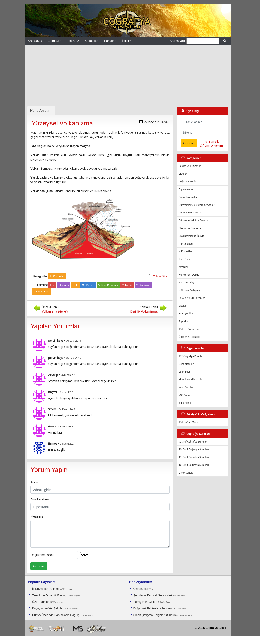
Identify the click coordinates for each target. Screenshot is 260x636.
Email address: (40, 499)
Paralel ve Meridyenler (192, 298)
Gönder (39, 566)
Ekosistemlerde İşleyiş (191, 236)
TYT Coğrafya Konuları (191, 356)
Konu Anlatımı (41, 110)
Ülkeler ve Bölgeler (189, 337)
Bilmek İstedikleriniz (190, 379)
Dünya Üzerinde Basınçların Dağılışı (56, 615)
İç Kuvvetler (185, 251)
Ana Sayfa (35, 40)
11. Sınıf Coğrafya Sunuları (194, 457)
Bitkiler (183, 173)
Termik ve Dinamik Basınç (49, 595)
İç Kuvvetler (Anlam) (45, 588)
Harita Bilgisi (186, 243)
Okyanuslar (141, 588)
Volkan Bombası (108, 285)
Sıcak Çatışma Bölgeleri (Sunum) (155, 615)
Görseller (91, 40)
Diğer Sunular (187, 472)
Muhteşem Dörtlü (189, 274)
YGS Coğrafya (186, 395)
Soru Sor (54, 40)
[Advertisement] (128, 75)
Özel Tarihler (40, 602)
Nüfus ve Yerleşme (189, 290)
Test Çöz (73, 40)
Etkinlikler (184, 371)
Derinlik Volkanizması (144, 311)
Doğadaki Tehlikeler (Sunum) (152, 608)
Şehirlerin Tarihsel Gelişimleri (152, 595)
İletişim (127, 40)
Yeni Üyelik (211, 141)
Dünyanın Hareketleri (191, 212)
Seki (75, 285)
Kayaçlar (183, 267)
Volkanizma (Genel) (55, 311)
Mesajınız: (37, 516)
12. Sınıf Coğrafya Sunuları (194, 465)
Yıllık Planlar (186, 403)
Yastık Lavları (41, 291)
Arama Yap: (178, 40)
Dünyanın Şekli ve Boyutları (194, 220)
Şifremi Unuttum (211, 145)
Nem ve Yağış (186, 282)
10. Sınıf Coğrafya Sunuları (194, 449)
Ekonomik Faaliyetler (191, 228)
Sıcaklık (183, 305)
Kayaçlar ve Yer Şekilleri (48, 608)
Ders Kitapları (186, 364)
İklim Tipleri (185, 259)
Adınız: (34, 482)
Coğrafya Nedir (187, 181)
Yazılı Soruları (186, 387)
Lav (52, 285)
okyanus (64, 285)
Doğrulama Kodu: (42, 555)
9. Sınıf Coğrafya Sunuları (193, 441)
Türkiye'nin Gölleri (145, 602)
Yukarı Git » (160, 276)
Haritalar (110, 40)
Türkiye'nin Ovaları (189, 422)
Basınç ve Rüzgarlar (190, 166)
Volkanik (127, 285)
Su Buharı (88, 285)
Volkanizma (143, 285)
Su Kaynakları (186, 313)
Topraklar (184, 321)
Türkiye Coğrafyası (189, 329)
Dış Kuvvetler (186, 189)
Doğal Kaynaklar (188, 197)
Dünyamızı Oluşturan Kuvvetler (197, 205)
